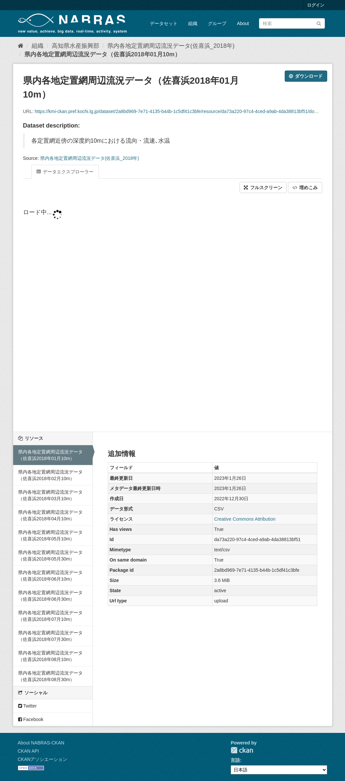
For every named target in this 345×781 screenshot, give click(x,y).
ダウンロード (306, 76)
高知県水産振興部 (75, 46)
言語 (235, 760)
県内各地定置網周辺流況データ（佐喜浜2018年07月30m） (50, 636)
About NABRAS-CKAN (41, 742)
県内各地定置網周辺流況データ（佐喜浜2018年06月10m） (50, 576)
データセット (164, 23)
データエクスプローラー (65, 171)
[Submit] (319, 23)
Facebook (30, 719)
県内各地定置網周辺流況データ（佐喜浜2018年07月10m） (50, 616)
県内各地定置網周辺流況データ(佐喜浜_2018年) (171, 46)
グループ (217, 23)
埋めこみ (305, 187)
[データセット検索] (292, 23)
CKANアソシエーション (43, 759)
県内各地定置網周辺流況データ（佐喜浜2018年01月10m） (102, 54)
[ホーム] (20, 46)
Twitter (27, 706)
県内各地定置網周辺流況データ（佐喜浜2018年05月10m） (50, 535)
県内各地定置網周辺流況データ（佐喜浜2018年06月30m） (50, 596)
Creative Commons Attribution (244, 519)
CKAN (242, 750)
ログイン (315, 5)
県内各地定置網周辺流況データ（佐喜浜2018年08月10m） (50, 656)
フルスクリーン (263, 187)
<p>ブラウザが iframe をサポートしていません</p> (172, 313)
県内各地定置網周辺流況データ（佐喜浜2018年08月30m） (50, 676)
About (243, 23)
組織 (192, 23)
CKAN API (28, 751)
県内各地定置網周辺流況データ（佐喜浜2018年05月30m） (50, 556)
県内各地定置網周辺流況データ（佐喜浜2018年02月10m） (50, 475)
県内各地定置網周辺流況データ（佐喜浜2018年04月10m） (50, 515)
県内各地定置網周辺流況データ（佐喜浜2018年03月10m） (50, 495)
